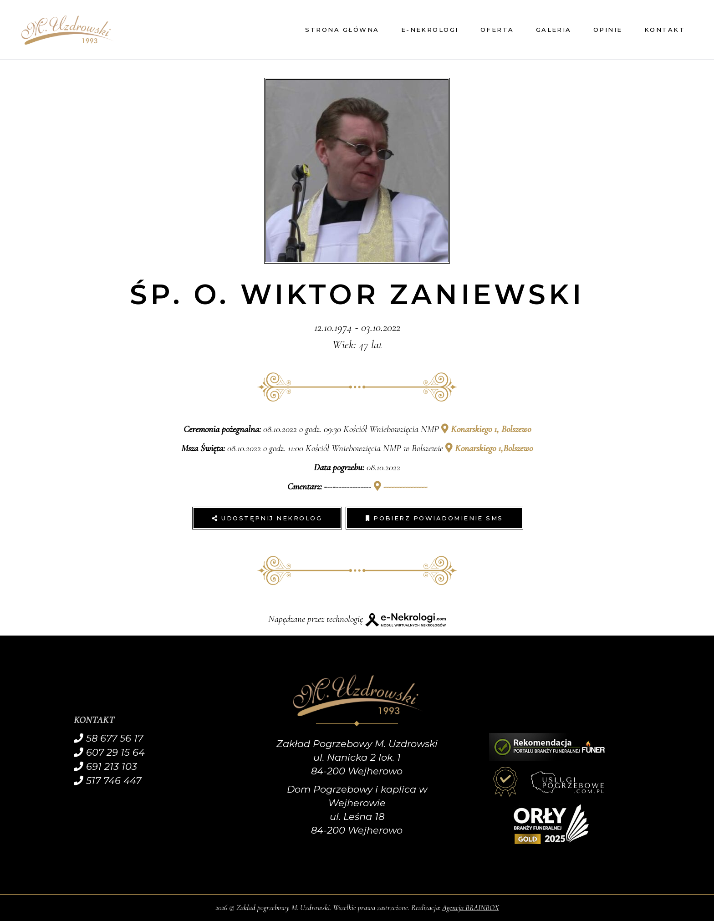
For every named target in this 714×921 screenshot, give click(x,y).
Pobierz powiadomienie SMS (434, 518)
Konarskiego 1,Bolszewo (489, 448)
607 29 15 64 (109, 752)
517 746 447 (107, 780)
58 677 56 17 (108, 738)
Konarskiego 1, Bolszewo (486, 429)
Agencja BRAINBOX (470, 907)
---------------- (400, 486)
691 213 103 (105, 766)
